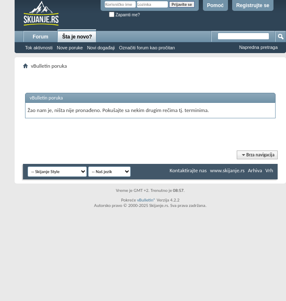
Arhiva (255, 170)
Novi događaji (101, 47)
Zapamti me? (124, 15)
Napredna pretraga (258, 47)
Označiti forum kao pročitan (147, 47)
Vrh (269, 170)
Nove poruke (70, 47)
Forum (40, 37)
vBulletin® (146, 200)
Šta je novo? (77, 37)
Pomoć (215, 5)
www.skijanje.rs (227, 170)
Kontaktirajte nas (188, 170)
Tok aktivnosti (39, 47)
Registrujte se (252, 5)
